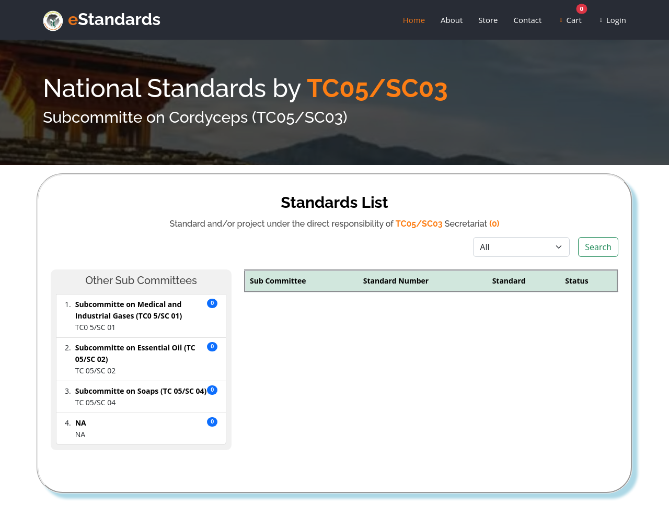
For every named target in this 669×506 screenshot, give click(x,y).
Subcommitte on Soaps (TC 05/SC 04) (141, 391)
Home (414, 21)
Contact (527, 21)
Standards (119, 19)
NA (80, 423)
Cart (572, 18)
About (452, 21)
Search (598, 247)
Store (488, 21)
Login (614, 21)
